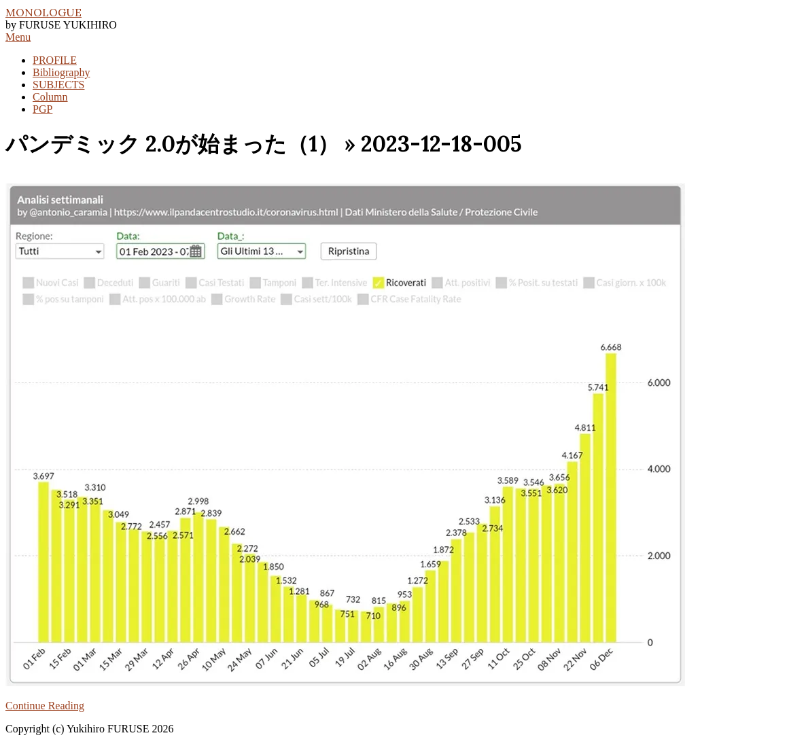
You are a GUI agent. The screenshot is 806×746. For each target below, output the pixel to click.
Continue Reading (44, 705)
